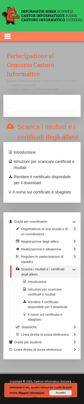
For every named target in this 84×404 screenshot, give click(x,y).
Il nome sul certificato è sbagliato (42, 192)
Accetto (60, 392)
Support (11, 80)
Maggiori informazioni (31, 392)
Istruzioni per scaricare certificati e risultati (44, 164)
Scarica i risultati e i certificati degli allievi (34, 89)
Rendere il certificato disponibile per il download (42, 180)
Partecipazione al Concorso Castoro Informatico (47, 80)
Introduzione (25, 152)
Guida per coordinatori (23, 85)
